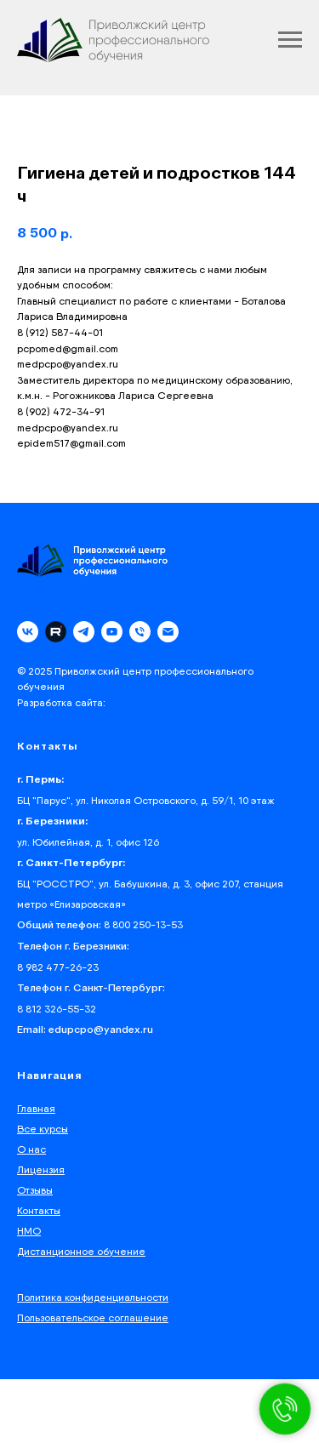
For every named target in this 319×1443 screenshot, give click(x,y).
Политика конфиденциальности (92, 1297)
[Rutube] (55, 631)
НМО (29, 1230)
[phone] (140, 631)
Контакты (38, 1210)
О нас (31, 1149)
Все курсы (42, 1128)
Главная (36, 1108)
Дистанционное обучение (81, 1251)
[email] (168, 631)
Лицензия (41, 1169)
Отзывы (35, 1189)
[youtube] (111, 631)
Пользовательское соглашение (92, 1317)
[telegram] (83, 631)
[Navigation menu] (290, 39)
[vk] (27, 631)
